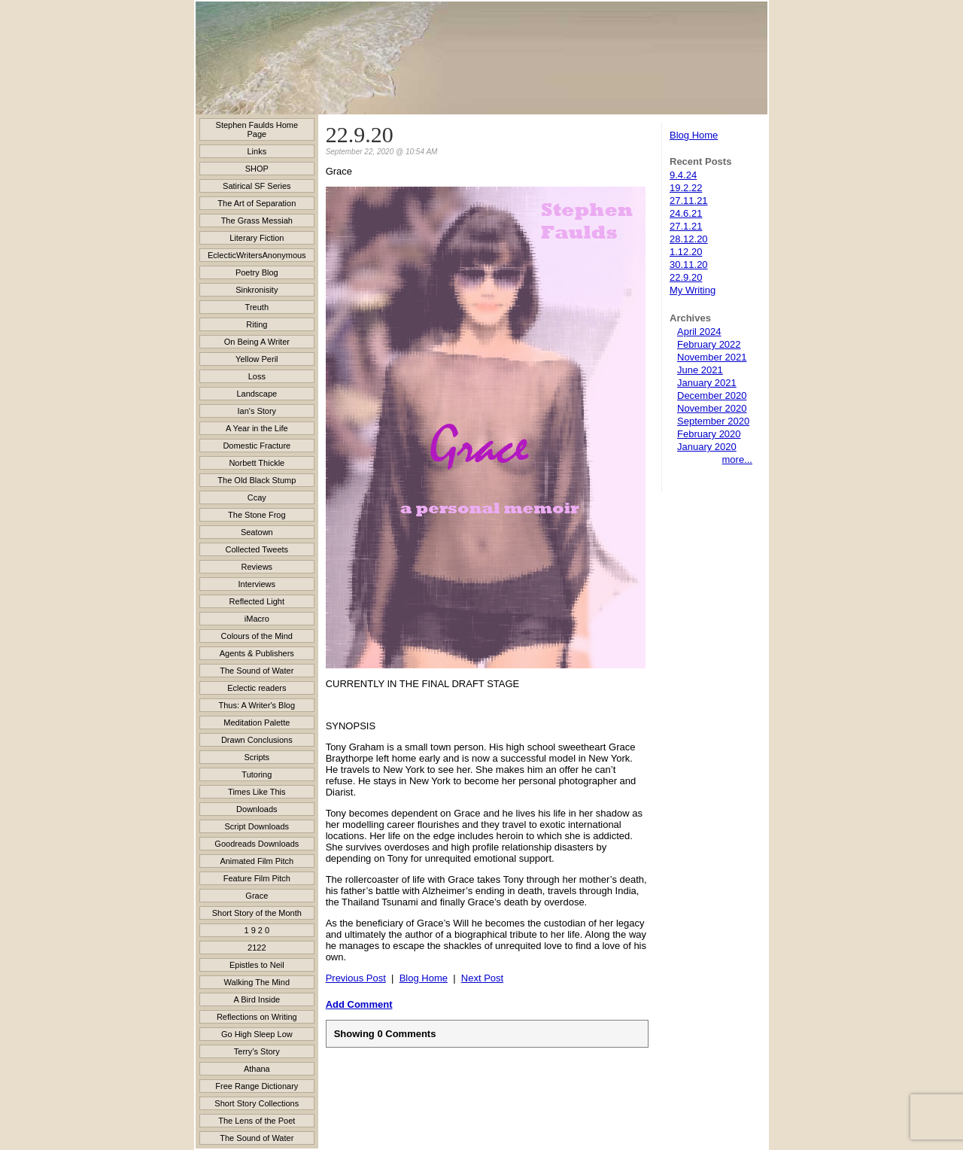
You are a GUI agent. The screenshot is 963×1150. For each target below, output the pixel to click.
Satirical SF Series (256, 185)
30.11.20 (689, 264)
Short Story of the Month (257, 912)
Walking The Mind (257, 982)
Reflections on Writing (257, 1016)
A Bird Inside (256, 999)
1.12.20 (686, 251)
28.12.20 (689, 239)
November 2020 (712, 408)
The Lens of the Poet (256, 1120)
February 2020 (709, 434)
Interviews (257, 584)
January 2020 (707, 446)
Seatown (257, 532)
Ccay (257, 497)
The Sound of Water (256, 670)
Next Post (482, 978)
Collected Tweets (257, 549)
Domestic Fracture (256, 445)
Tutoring (257, 774)
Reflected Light (256, 601)
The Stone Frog (256, 514)
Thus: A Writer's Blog (257, 705)
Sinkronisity (256, 289)
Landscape (256, 393)
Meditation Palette (256, 722)
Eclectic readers (256, 687)
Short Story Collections (256, 1103)
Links (256, 151)
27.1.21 (686, 226)
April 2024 (699, 331)
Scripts (257, 757)
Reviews (257, 566)
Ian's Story (257, 410)
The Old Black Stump (256, 480)
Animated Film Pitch (256, 861)
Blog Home (694, 135)
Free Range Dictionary (256, 1086)
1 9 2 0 (256, 930)
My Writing (692, 290)
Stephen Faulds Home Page (257, 129)
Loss (257, 376)
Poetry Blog (256, 272)
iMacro (257, 618)
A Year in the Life (257, 428)
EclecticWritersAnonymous (257, 255)
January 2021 (707, 382)
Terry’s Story (257, 1051)
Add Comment (359, 1004)
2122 (257, 947)
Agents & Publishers (257, 653)
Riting (256, 324)
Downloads (256, 809)
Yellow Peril (256, 359)
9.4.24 (683, 175)
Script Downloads (257, 826)
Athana (257, 1068)
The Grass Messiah (257, 220)
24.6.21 (686, 213)
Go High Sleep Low (257, 1034)
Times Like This (256, 791)
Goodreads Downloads (256, 843)
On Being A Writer (257, 341)
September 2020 (713, 421)
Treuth (257, 307)
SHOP (257, 168)
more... (737, 459)
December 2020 (712, 395)
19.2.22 (686, 187)
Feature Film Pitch (256, 878)
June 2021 (700, 370)
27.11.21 (689, 200)
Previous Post (356, 978)
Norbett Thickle (256, 462)
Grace (256, 895)
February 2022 (709, 344)
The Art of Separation (256, 203)
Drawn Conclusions (257, 739)
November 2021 (712, 357)
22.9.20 (686, 277)
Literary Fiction (256, 237)
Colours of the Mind (257, 635)
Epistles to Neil (256, 964)
